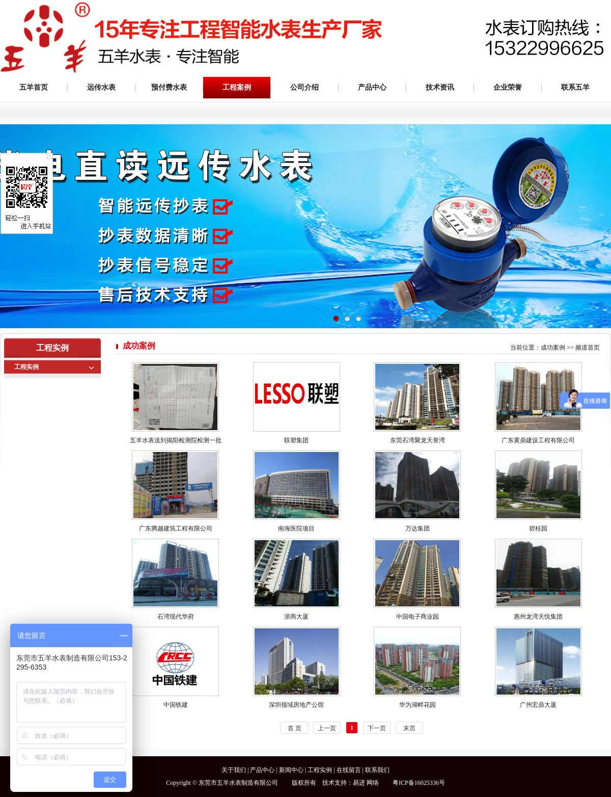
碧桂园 (538, 528)
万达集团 (417, 528)
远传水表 (101, 87)
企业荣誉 (507, 87)
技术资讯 (440, 87)
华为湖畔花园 (417, 704)
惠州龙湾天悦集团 (538, 616)
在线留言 (349, 770)
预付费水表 (169, 87)
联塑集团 (296, 440)
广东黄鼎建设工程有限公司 (538, 440)
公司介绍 (304, 87)
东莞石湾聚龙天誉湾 (417, 440)
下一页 (377, 728)
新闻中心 (291, 770)
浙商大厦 (296, 616)
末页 (409, 728)
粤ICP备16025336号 (419, 782)
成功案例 (553, 347)
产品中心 (372, 87)
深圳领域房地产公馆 (296, 704)
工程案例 (237, 87)
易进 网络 (366, 782)
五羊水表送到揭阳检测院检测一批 (175, 440)
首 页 (294, 728)
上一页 (327, 728)
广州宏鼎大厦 (538, 704)
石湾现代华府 (175, 616)
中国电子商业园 (417, 616)
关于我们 (233, 770)
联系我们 (377, 770)
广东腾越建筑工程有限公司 (175, 528)
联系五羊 (575, 87)
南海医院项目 (296, 528)
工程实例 (26, 366)
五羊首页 (33, 87)
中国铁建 (175, 704)
